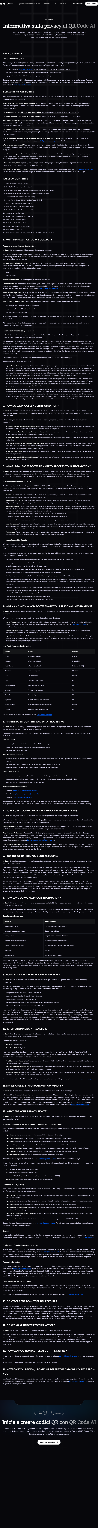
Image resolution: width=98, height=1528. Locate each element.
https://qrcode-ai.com (26, 69)
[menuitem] (29, 4)
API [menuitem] (56, 4)
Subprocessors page (48, 141)
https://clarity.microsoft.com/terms (40, 840)
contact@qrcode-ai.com (22, 85)
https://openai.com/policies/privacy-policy (26, 794)
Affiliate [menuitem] (63, 4)
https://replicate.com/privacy (22, 797)
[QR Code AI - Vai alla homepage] (7, 3)
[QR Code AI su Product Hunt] (40, 1413)
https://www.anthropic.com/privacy (25, 791)
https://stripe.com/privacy (48, 288)
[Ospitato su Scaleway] (57, 1413)
